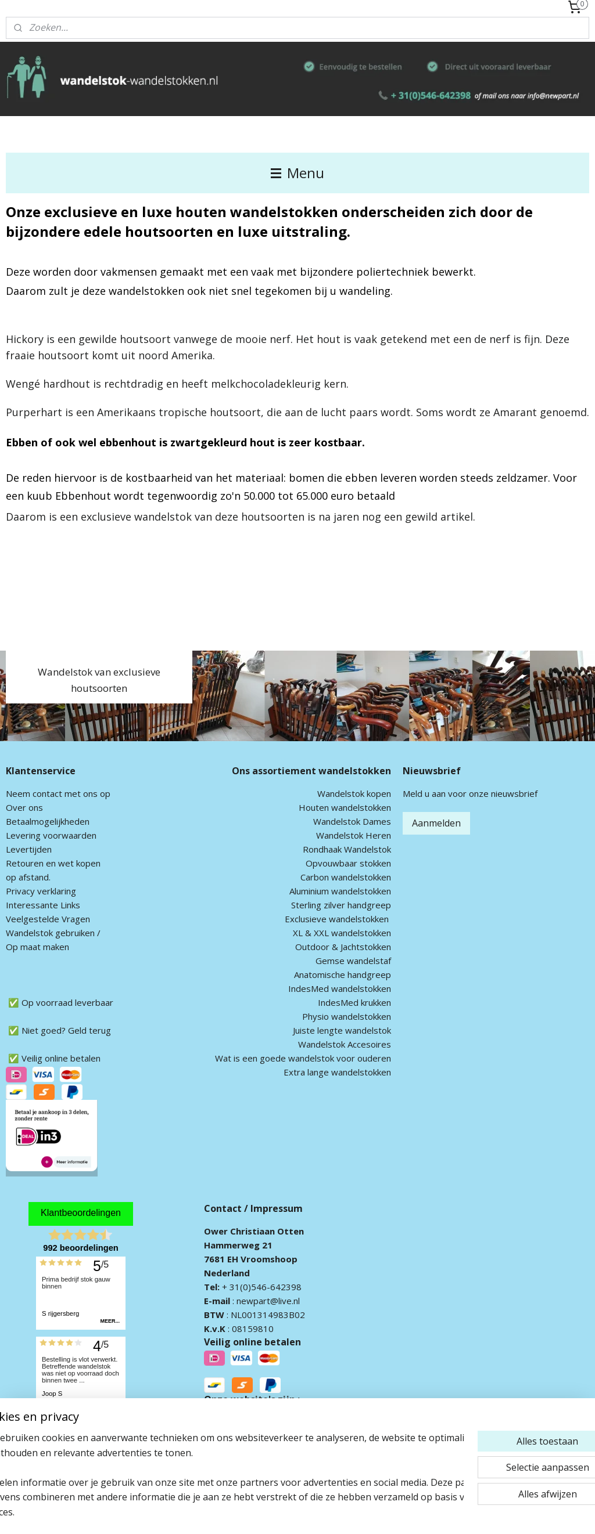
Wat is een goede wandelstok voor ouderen (303, 1058)
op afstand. (28, 877)
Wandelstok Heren (353, 835)
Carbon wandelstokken (345, 877)
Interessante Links (43, 905)
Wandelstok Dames (352, 821)
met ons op (86, 793)
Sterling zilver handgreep (341, 905)
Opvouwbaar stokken (348, 863)
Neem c (21, 793)
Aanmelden (436, 823)
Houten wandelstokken (345, 807)
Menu (297, 172)
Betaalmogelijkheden (47, 821)
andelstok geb (42, 933)
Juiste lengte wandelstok (342, 1030)
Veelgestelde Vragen (48, 919)
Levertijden (29, 849)
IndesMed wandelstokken (339, 988)
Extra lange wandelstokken (337, 1072)
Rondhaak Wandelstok (347, 849)
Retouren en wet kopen (53, 863)
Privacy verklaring (41, 891)
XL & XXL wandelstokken (342, 933)
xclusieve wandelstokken (339, 919)
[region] (221, 1482)
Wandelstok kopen (354, 793)
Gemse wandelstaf (353, 960)
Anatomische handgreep (342, 974)
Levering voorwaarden (51, 835)
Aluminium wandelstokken (340, 891)
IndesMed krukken (354, 1002)
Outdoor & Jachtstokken (343, 946)
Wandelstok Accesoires (344, 1044)
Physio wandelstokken (346, 1016)
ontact (49, 793)
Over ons (24, 807)
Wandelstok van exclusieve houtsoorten (99, 679)
